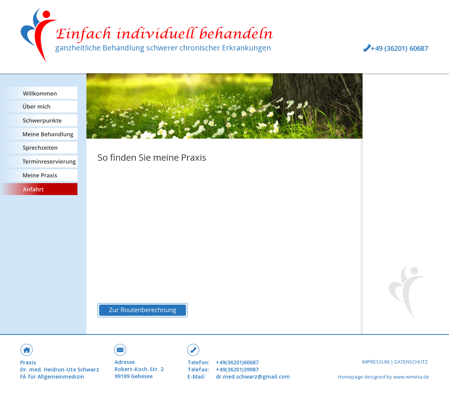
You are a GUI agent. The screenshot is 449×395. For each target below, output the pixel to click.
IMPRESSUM (376, 361)
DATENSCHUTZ (411, 361)
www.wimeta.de (411, 376)
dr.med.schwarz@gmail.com (253, 376)
